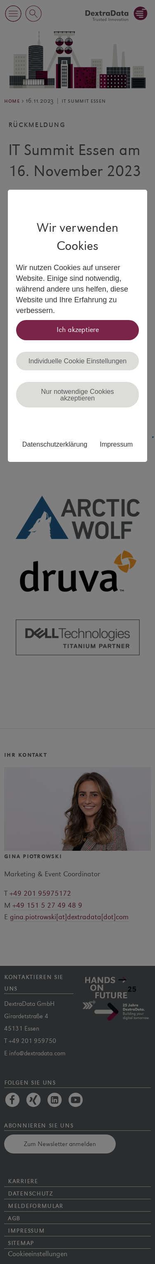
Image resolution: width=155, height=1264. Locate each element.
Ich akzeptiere (78, 329)
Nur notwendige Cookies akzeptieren (77, 395)
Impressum (116, 444)
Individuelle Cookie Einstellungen (78, 361)
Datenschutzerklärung (54, 444)
